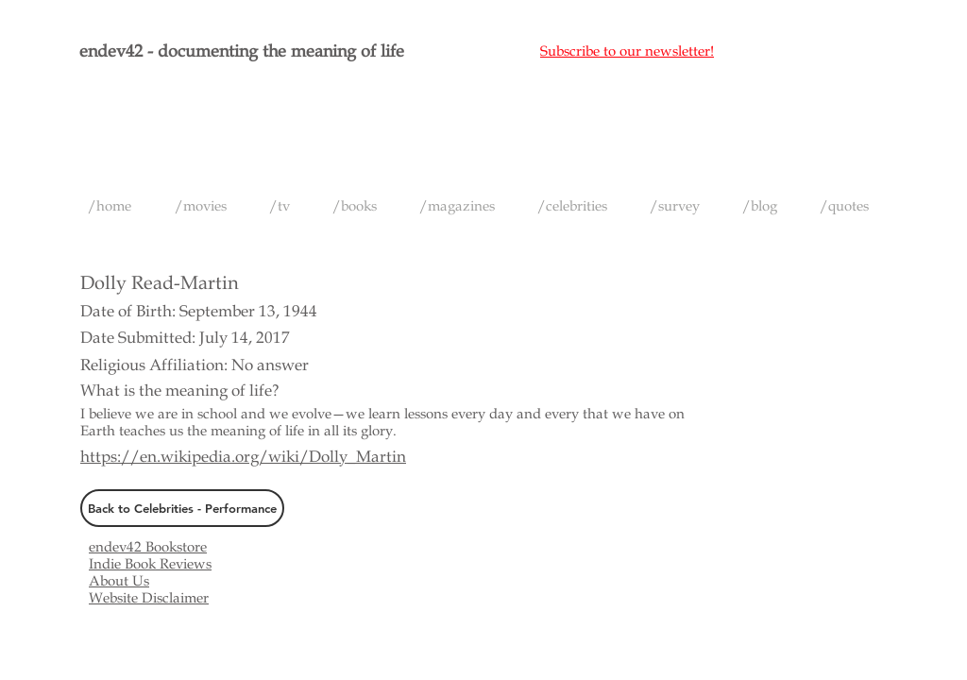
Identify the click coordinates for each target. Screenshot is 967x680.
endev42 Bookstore (148, 546)
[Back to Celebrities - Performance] (182, 508)
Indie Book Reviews (150, 563)
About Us (119, 580)
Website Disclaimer (149, 597)
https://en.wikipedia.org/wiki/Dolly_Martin (243, 457)
